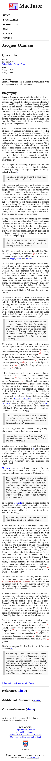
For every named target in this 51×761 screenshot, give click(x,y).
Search (7, 38)
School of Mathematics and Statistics (25, 734)
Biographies (10, 20)
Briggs (12, 259)
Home (6, 15)
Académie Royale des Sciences (16, 581)
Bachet (17, 398)
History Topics (12, 24)
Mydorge (27, 398)
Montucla (6, 403)
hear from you (33, 757)
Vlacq (18, 259)
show (22, 690)
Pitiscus (29, 259)
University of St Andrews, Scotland (25, 737)
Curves (7, 33)
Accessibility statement (25, 732)
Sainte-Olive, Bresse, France (14, 64)
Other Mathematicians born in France (18, 683)
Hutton (46, 403)
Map (5, 29)
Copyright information (25, 730)
